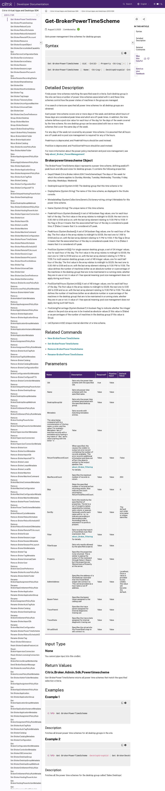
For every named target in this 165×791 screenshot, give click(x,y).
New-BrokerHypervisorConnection (25, 214)
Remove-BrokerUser (19, 563)
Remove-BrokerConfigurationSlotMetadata (25, 372)
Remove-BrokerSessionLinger (23, 537)
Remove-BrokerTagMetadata (23, 556)
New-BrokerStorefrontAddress (23, 261)
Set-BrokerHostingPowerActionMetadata (25, 782)
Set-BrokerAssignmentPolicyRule (24, 716)
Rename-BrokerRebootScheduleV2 (25, 635)
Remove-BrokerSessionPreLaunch (25, 545)
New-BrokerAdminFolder (21, 150)
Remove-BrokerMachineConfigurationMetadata (25, 493)
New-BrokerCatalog (19, 180)
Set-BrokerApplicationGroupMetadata (25, 702)
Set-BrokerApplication (20, 693)
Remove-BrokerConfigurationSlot (24, 368)
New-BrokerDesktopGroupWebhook (23, 202)
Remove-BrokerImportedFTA (23, 458)
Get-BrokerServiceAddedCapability (25, 48)
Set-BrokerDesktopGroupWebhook (25, 764)
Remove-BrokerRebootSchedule (24, 517)
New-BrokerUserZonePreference (24, 276)
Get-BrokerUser (17, 111)
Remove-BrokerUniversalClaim (23, 559)
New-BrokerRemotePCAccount (24, 250)
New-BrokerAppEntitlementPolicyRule (24, 161)
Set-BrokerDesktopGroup (21, 757)
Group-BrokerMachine (20, 122)
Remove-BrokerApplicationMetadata (22, 334)
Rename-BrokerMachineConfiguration (23, 626)
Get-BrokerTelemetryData (21, 100)
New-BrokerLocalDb (19, 225)
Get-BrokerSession (18, 65)
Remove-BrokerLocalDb (21, 469)
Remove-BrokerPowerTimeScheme (25, 502)
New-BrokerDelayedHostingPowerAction (25, 192)
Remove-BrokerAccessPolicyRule (25, 283)
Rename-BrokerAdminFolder (22, 576)
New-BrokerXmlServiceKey (22, 279)
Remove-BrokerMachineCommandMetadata (25, 481)
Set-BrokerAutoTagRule (21, 726)
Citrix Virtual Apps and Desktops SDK (64, 11)
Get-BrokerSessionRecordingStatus (24, 77)
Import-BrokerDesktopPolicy (22, 129)
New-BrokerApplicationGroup (23, 170)
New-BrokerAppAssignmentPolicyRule (24, 155)
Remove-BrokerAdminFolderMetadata (23, 297)
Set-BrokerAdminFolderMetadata (24, 678)
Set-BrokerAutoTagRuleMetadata (25, 729)
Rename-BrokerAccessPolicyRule (25, 572)
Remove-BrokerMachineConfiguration (23, 487)
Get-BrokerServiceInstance (22, 58)
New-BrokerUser (18, 272)
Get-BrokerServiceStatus (21, 61)
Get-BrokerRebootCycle (21, 27)
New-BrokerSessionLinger (22, 254)
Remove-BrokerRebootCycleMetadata (23, 512)
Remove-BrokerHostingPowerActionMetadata (25, 425)
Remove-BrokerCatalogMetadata (24, 364)
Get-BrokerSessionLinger (21, 69)
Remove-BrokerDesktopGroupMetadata (23, 395)
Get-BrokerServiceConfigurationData (24, 53)
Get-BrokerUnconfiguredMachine (24, 103)
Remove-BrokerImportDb (21, 455)
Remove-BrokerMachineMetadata (25, 498)
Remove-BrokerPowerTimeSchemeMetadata (25, 506)
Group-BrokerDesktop (20, 118)
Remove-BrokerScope (20, 534)
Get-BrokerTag (17, 93)
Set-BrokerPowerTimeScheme (63, 344)
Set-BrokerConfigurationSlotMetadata (25, 745)
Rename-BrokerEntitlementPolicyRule (23, 616)
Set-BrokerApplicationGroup (22, 697)
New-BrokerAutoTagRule (21, 177)
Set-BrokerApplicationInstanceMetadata (25, 707)
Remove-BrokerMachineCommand (25, 476)
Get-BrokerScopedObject (21, 45)
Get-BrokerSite (17, 85)
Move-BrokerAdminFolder (21, 136)
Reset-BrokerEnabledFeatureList (24, 645)
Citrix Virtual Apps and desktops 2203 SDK (97, 11)
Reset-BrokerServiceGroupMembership (24, 660)
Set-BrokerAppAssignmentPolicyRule (24, 682)
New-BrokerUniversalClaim (22, 268)
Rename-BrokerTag (19, 638)
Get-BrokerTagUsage (20, 96)
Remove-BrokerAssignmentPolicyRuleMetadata (25, 346)
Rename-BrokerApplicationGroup (24, 595)
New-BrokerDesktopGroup (22, 197)
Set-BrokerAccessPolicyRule (23, 668)
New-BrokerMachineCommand (23, 232)
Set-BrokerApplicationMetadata (24, 712)
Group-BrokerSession (19, 125)
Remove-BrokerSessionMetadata (24, 541)
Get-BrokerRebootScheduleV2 (23, 34)
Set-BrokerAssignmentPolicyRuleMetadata (25, 721)
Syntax (139, 32)
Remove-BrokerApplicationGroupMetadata (25, 322)
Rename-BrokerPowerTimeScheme (25, 631)
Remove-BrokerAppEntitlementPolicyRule (24, 309)
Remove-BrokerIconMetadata (23, 451)
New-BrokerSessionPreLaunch (23, 257)
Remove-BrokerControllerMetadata (25, 381)
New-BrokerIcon (17, 218)
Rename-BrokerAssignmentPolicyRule (23, 600)
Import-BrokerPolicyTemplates (23, 132)
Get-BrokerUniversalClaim (21, 107)
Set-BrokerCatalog (18, 733)
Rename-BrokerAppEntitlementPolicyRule (24, 586)
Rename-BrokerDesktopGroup (23, 612)
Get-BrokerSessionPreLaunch (23, 72)
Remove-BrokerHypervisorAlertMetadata (24, 431)
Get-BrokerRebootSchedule (22, 30)
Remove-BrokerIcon (19, 448)
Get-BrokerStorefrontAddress (23, 89)
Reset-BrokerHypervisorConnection (23, 650)
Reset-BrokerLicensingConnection (25, 655)
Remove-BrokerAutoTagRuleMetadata (23, 355)
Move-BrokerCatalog (19, 143)
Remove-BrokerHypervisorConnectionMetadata (25, 443)
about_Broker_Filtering (82, 467)
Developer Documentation (33, 4)
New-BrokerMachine (19, 229)
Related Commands (140, 49)
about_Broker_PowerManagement (67, 154)
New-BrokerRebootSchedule (23, 243)
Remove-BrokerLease (20, 462)
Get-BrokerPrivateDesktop (22, 23)
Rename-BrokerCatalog (20, 608)
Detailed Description (141, 40)
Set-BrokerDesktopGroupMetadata (25, 760)
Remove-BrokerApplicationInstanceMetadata (25, 328)
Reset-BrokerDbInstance (21, 642)
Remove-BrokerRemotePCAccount (25, 530)
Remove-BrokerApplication (22, 314)
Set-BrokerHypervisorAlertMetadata (24, 788)
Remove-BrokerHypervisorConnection (23, 437)
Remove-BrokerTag (19, 552)
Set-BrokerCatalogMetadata (22, 736)
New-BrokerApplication (20, 166)
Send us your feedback (140, 71)
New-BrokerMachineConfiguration (25, 236)
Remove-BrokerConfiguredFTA (24, 377)
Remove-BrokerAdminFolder (22, 292)
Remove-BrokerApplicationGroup (24, 317)
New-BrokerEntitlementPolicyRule (25, 207)
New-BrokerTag (17, 265)
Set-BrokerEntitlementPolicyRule (24, 768)
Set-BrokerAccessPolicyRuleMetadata (25, 673)
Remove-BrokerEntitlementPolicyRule (23, 407)
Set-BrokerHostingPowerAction (24, 777)
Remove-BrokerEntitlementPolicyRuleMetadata (25, 413)
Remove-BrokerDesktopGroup (23, 390)
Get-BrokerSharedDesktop (22, 82)
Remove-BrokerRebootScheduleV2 (25, 521)
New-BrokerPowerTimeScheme (24, 239)
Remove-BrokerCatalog (20, 360)
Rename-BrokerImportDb (21, 621)
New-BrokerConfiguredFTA (22, 188)
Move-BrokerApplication (21, 140)
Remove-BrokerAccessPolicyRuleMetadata (25, 287)
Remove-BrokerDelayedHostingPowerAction (25, 385)
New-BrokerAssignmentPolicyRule (25, 173)
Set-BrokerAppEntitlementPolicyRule (24, 688)
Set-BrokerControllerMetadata (23, 750)
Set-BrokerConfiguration (21, 740)
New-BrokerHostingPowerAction (24, 210)
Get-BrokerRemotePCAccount (23, 37)
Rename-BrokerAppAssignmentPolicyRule (24, 581)
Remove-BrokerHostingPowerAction (22, 419)
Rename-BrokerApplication (22, 591)
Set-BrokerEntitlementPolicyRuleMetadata (25, 772)
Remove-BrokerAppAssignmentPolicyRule (24, 303)
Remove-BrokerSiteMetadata (23, 548)
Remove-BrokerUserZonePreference (22, 567)
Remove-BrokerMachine (21, 473)
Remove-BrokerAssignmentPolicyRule (23, 340)
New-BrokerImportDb (19, 221)
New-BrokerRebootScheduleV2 (24, 247)
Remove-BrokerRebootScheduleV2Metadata (25, 525)
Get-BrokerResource (19, 41)
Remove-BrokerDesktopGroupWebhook (23, 401)
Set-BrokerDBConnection (21, 753)
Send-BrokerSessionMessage (23, 665)
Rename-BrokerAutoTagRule (23, 605)
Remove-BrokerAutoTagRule (23, 351)
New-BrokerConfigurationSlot (23, 184)
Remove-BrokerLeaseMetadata (24, 466)
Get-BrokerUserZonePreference (24, 114)
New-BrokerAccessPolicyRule (23, 147)
